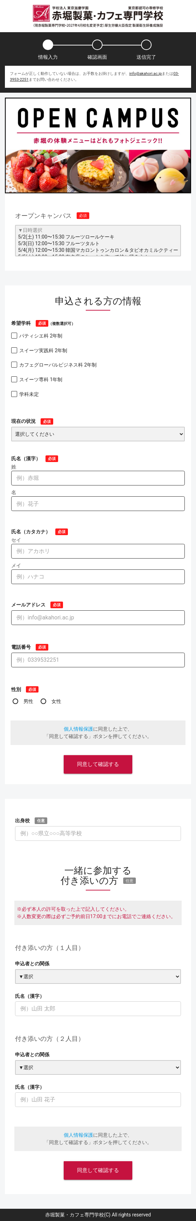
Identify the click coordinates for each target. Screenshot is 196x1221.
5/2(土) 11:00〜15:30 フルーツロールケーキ (98, 237)
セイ (16, 540)
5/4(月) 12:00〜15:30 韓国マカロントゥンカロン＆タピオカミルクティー (98, 250)
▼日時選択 (98, 230)
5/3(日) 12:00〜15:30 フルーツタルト (98, 244)
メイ (16, 565)
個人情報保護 (78, 729)
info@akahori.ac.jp (145, 73)
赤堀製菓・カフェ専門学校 (74, 1215)
